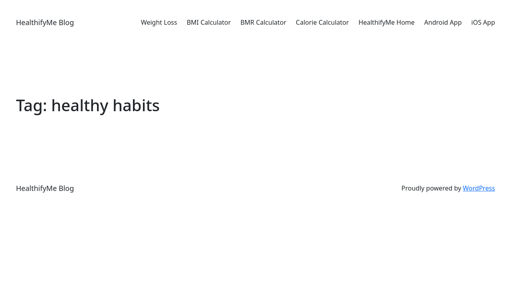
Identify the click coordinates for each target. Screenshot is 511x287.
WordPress (479, 188)
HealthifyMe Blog (45, 22)
